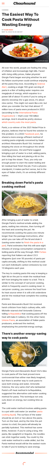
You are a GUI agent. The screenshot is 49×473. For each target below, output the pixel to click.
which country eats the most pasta (19, 122)
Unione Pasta (8, 320)
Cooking (5, 10)
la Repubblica (14, 314)
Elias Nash (8, 30)
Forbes (42, 252)
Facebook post (32, 134)
